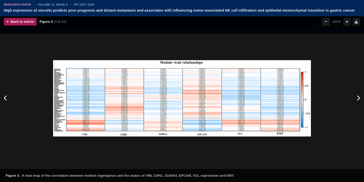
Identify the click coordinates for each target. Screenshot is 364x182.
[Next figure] (358, 98)
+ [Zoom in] (347, 21)
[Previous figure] (5, 98)
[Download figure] (356, 22)
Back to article (20, 22)
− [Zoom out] (326, 21)
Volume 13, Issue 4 (52, 4)
